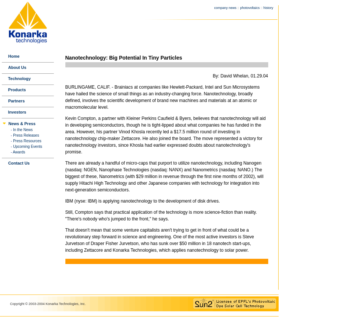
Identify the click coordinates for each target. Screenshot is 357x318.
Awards (19, 152)
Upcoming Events (27, 146)
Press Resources (27, 141)
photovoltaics (250, 8)
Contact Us (19, 163)
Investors (17, 112)
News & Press (22, 123)
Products (17, 90)
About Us (17, 67)
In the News (23, 130)
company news (225, 8)
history (268, 8)
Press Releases (26, 135)
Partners (16, 101)
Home (14, 56)
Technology (19, 78)
